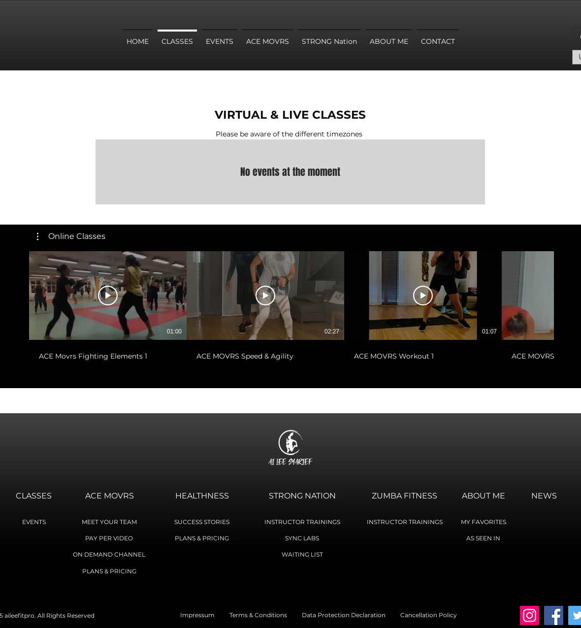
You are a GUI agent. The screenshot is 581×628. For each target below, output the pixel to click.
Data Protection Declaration (344, 615)
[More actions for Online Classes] (71, 236)
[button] (71, 236)
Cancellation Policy (428, 615)
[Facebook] (553, 615)
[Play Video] (108, 295)
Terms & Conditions (265, 615)
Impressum (204, 615)
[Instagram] (529, 615)
